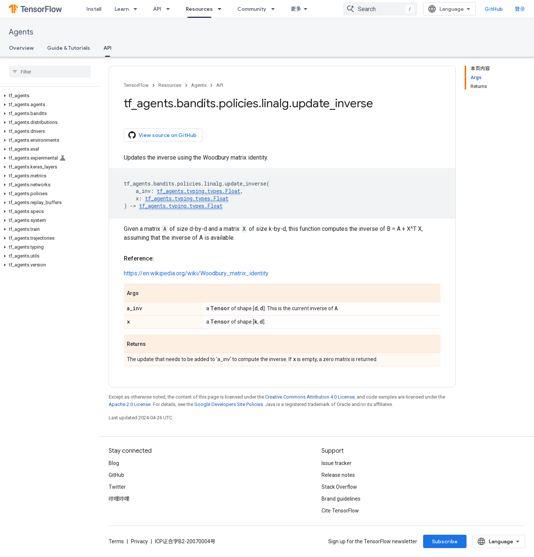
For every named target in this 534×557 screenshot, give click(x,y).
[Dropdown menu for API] (170, 9)
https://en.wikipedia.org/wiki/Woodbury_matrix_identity (196, 273)
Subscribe (445, 541)
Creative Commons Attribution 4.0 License (310, 397)
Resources (169, 85)
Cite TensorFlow (340, 511)
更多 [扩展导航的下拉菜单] (296, 9)
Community (251, 9)
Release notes (338, 475)
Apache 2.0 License (130, 404)
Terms (116, 541)
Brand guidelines (341, 499)
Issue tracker (337, 463)
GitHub (494, 9)
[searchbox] (50, 72)
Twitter (117, 487)
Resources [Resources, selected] (199, 9)
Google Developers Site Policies (228, 404)
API (157, 9)
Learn (122, 9)
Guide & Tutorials (68, 48)
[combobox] (380, 9)
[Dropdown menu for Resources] (222, 9)
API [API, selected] (107, 48)
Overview (21, 48)
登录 (520, 9)
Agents (21, 32)
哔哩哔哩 (119, 499)
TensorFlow (136, 85)
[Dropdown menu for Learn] (137, 9)
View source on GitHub (162, 135)
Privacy (139, 541)
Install (93, 9)
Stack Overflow (339, 487)
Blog (114, 463)
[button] (48, 95)
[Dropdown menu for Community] (275, 9)
